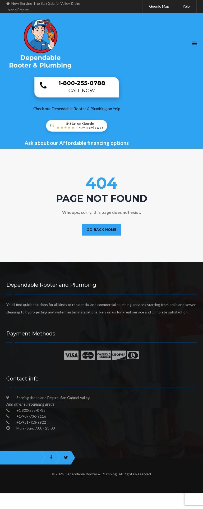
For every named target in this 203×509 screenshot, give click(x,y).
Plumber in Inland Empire (122, 497)
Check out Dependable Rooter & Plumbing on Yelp (76, 108)
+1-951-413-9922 (31, 422)
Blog (158, 505)
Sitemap (180, 505)
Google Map (159, 6)
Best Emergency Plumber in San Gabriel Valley (50, 497)
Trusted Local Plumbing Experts (43, 505)
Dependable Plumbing (174, 497)
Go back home (101, 229)
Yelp (186, 6)
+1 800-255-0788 (30, 410)
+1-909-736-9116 (31, 416)
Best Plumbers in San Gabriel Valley (113, 505)
